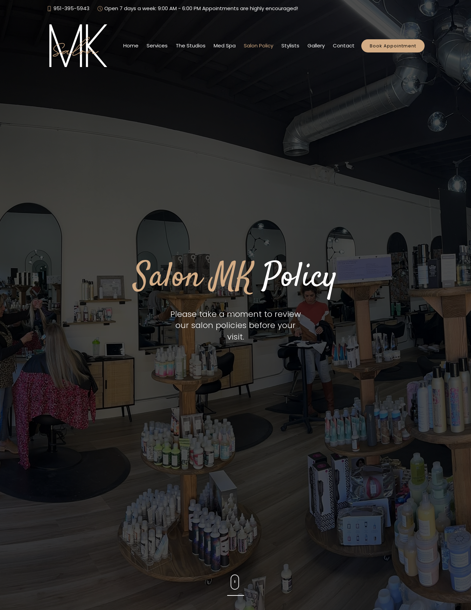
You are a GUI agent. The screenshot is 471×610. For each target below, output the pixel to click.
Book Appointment (393, 46)
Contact (344, 45)
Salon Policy (258, 45)
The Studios (191, 45)
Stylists (290, 45)
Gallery (316, 45)
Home (130, 45)
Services (157, 45)
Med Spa (225, 45)
